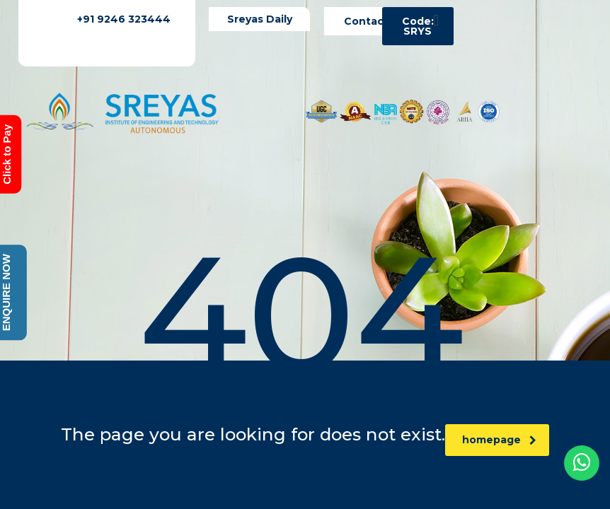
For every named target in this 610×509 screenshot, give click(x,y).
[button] (435, 20)
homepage (499, 439)
